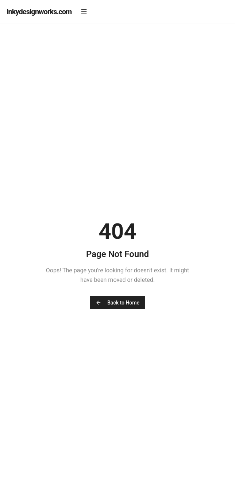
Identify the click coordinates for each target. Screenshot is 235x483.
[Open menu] (83, 11)
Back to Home (117, 303)
